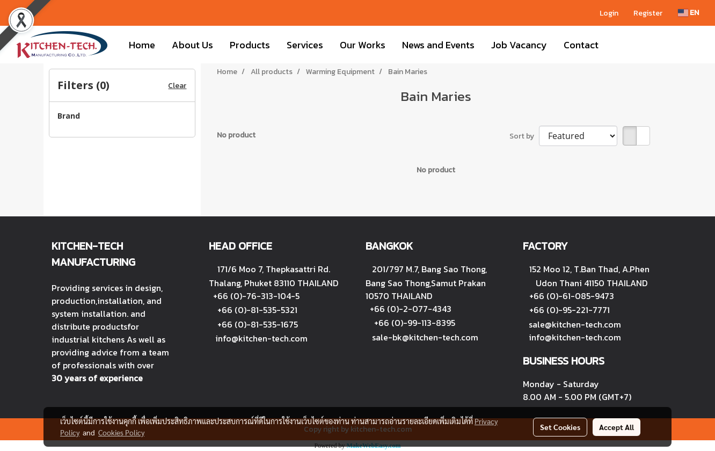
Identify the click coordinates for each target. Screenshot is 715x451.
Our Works (362, 45)
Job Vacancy (519, 45)
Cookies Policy (121, 432)
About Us (192, 45)
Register (647, 13)
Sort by (524, 136)
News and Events (438, 45)
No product (236, 135)
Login (609, 13)
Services (305, 45)
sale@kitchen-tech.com (575, 324)
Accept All (616, 427)
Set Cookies (560, 427)
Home (142, 45)
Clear (177, 85)
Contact (581, 45)
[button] (616, 44)
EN (688, 12)
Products (250, 45)
